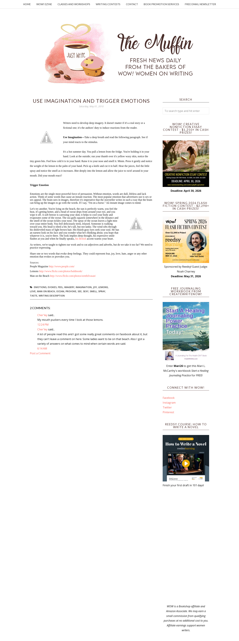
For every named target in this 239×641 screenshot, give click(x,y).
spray (101, 291)
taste (33, 295)
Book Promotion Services (161, 4)
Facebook (169, 398)
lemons (103, 287)
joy (95, 287)
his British (80, 238)
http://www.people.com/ (62, 266)
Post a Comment (40, 353)
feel (60, 287)
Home (27, 4)
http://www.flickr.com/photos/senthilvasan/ (73, 275)
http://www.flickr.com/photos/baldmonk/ (60, 271)
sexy (85, 291)
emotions (40, 287)
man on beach (46, 291)
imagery (69, 287)
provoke (71, 291)
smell (93, 291)
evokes (52, 287)
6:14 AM (42, 348)
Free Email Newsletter (200, 4)
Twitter (167, 407)
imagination (84, 287)
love (33, 291)
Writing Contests (108, 4)
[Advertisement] (186, 546)
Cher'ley (42, 315)
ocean (60, 291)
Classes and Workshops (74, 4)
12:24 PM (43, 324)
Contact (132, 4)
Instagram (169, 402)
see (80, 291)
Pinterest (168, 412)
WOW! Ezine (44, 4)
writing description (52, 295)
